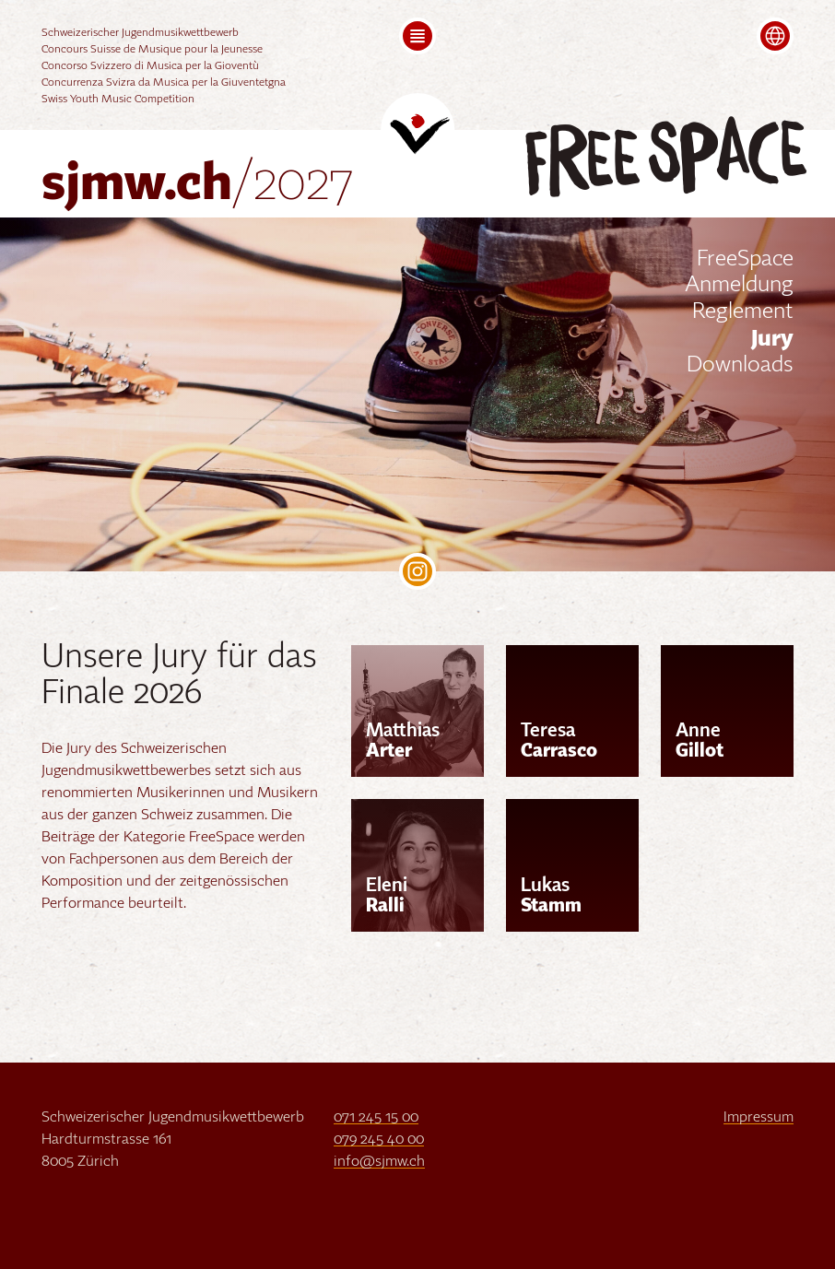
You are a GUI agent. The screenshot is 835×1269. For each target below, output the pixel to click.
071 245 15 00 (376, 1117)
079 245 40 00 (379, 1140)
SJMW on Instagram (417, 571)
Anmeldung (739, 286)
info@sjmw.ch (379, 1162)
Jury (772, 339)
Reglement (743, 312)
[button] (417, 36)
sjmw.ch (197, 185)
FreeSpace (745, 260)
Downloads (740, 366)
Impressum (758, 1117)
